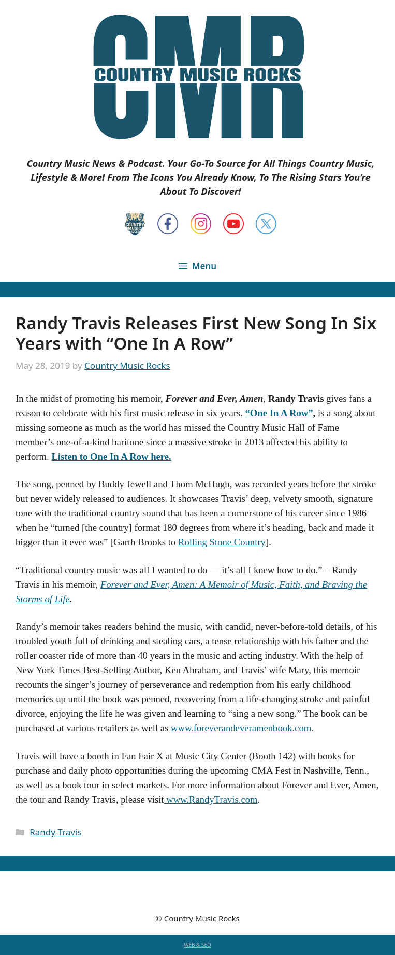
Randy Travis (55, 832)
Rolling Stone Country (222, 542)
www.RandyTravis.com (211, 799)
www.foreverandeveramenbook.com (241, 727)
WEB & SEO (197, 944)
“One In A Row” (279, 413)
